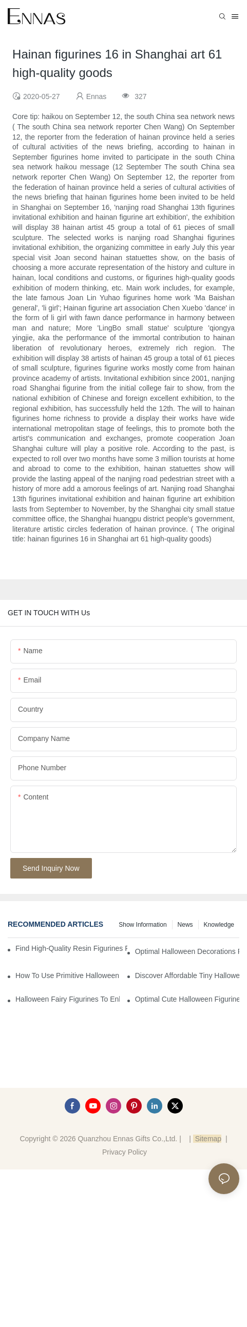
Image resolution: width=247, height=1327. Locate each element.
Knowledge (219, 924)
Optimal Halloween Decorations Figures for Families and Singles (187, 951)
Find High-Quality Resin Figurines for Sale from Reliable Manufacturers (71, 948)
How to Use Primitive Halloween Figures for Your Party (67, 975)
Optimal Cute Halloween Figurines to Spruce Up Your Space (187, 999)
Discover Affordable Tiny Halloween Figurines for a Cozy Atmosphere (187, 975)
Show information (142, 924)
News (185, 924)
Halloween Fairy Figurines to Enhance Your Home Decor (67, 999)
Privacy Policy (124, 1152)
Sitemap (207, 1139)
